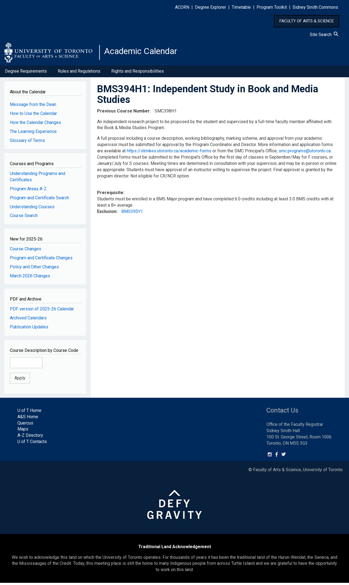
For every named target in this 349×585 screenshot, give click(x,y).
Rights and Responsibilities (137, 73)
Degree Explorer (210, 7)
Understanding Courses (32, 209)
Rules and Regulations (79, 73)
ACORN (182, 7)
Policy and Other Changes (34, 269)
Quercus (25, 425)
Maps (22, 431)
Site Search (324, 34)
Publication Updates (29, 329)
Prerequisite (110, 195)
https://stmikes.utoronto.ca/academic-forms (169, 153)
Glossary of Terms (27, 142)
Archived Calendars (28, 320)
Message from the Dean (33, 106)
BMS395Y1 (132, 213)
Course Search (24, 218)
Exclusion (106, 213)
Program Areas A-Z (28, 191)
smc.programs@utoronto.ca (305, 153)
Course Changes (25, 251)
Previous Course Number (123, 113)
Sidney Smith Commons (315, 7)
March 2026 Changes (30, 278)
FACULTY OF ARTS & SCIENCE (306, 21)
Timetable (241, 7)
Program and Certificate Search (39, 200)
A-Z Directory (30, 437)
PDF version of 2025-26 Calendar (42, 311)
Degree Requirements (26, 73)
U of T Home (29, 412)
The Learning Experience (33, 133)
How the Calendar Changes (35, 124)
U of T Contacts (32, 443)
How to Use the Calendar (33, 115)
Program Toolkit (272, 7)
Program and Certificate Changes (41, 260)
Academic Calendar (146, 53)
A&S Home (27, 418)
